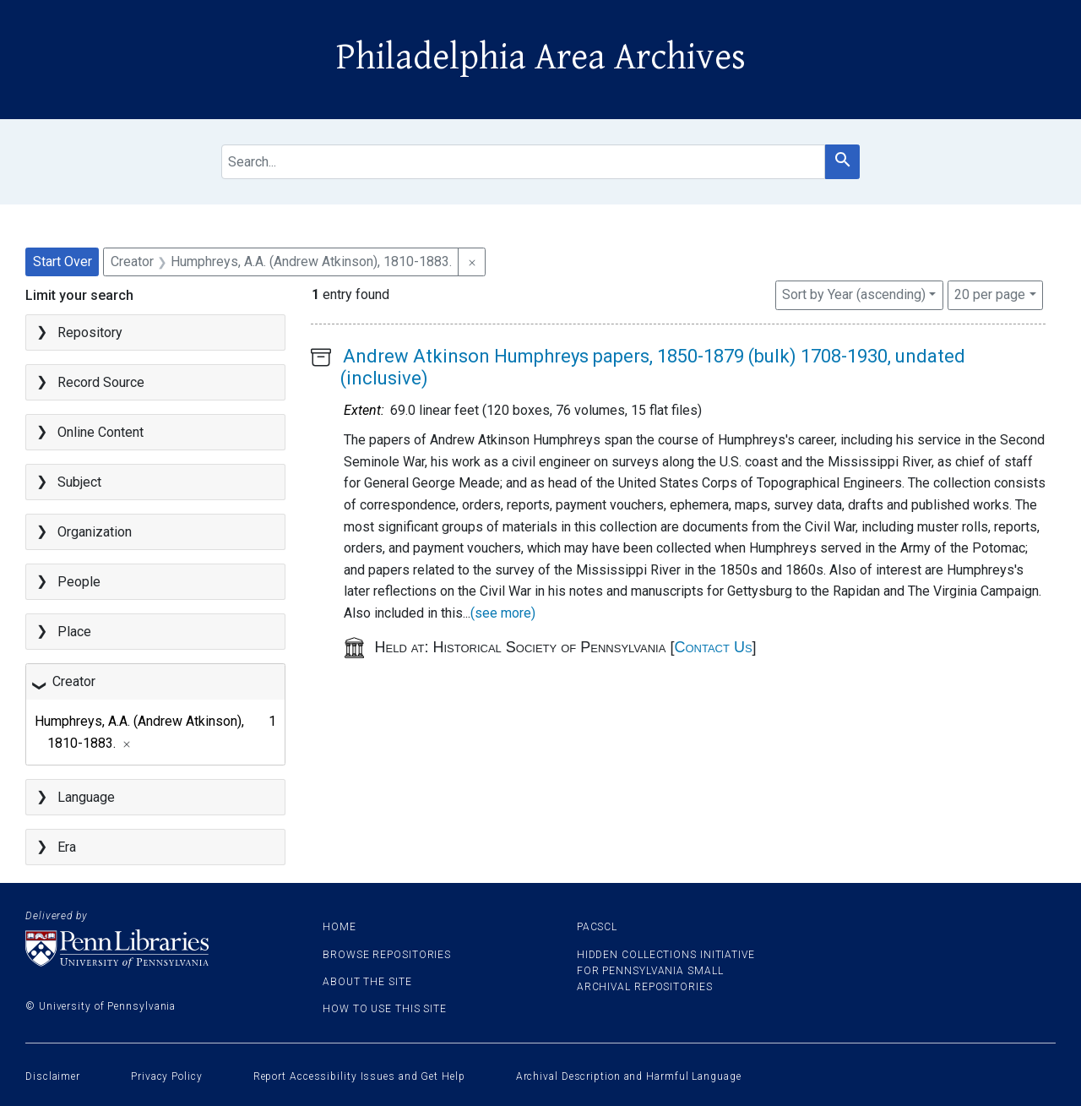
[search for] (523, 161)
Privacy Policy (167, 1076)
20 (989, 293)
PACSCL (597, 927)
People (78, 582)
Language (86, 797)
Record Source (100, 382)
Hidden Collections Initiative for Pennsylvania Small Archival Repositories (666, 971)
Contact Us (713, 647)
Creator (73, 681)
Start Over (62, 261)
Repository (89, 332)
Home (339, 927)
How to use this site (385, 1009)
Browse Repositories (387, 955)
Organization (94, 532)
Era (66, 847)
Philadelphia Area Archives (541, 57)
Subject (79, 482)
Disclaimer (52, 1076)
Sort (854, 294)
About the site (367, 982)
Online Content (100, 432)
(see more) (502, 613)
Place (74, 632)
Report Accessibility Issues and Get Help (359, 1076)
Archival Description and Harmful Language (628, 1076)
